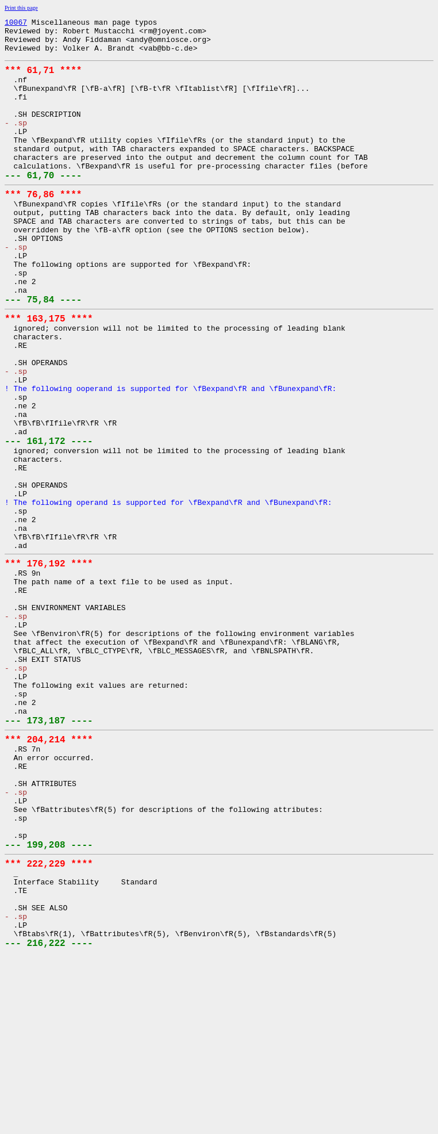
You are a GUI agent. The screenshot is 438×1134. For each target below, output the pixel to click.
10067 (16, 23)
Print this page (21, 8)
